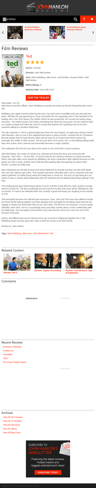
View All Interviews (11, 425)
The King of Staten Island (14, 362)
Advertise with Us (31, 298)
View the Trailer (38, 97)
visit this (16, 103)
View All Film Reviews (13, 417)
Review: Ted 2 (10, 272)
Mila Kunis (27, 233)
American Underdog (12, 347)
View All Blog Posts (12, 432)
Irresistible (7, 354)
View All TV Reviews (12, 421)
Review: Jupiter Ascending (48, 270)
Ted (29, 56)
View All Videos (10, 429)
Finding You (8, 350)
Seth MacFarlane (41, 233)
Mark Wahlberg (14, 233)
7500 (5, 358)
